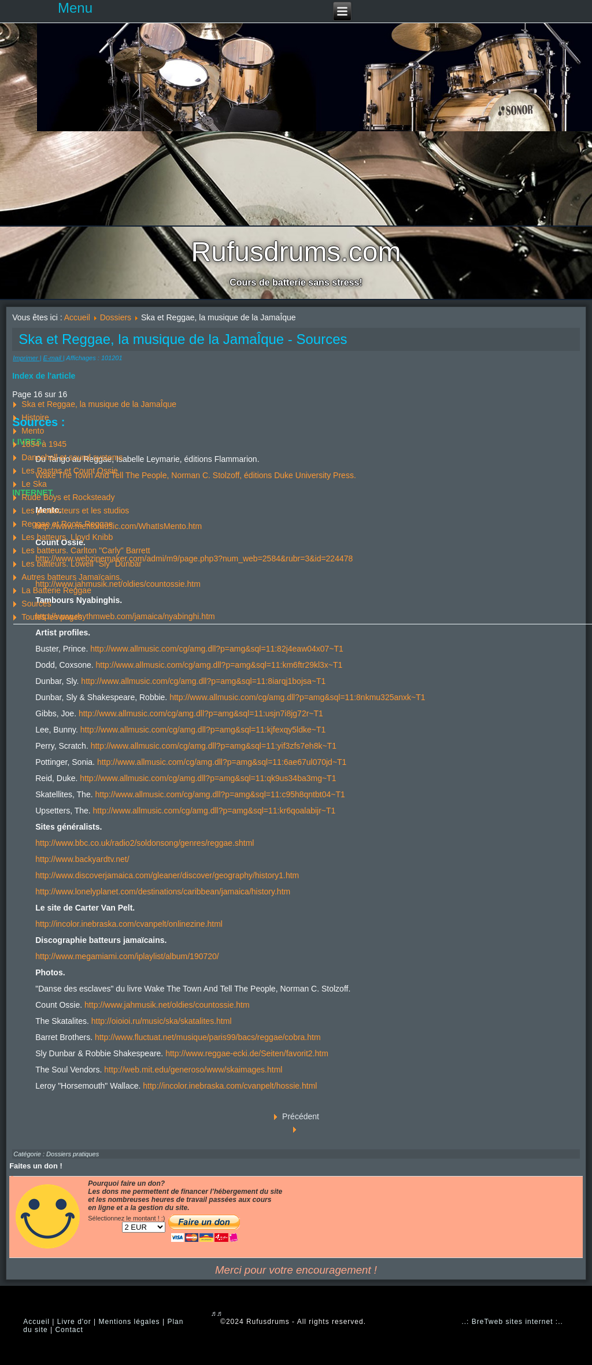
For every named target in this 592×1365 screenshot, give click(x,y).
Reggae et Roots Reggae (67, 523)
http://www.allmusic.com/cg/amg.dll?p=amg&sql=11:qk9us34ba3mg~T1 (208, 778)
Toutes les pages (51, 617)
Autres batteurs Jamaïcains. (71, 577)
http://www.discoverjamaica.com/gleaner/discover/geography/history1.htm (167, 875)
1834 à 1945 (43, 444)
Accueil (77, 317)
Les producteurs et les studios (75, 510)
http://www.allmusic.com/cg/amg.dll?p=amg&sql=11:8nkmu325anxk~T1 (297, 697)
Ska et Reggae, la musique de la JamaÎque (98, 404)
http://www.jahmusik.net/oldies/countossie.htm (167, 1004)
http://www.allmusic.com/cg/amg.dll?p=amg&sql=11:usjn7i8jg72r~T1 (201, 713)
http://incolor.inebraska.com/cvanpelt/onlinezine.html (129, 924)
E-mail (53, 357)
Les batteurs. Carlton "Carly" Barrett (85, 550)
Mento (32, 430)
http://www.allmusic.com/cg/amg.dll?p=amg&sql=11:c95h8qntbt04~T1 (220, 794)
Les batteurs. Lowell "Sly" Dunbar (81, 563)
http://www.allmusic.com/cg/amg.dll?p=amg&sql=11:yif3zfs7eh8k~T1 (213, 745)
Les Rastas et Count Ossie (69, 470)
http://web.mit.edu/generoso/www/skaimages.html (193, 1069)
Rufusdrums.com (296, 251)
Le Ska (34, 484)
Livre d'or (74, 1322)
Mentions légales (129, 1322)
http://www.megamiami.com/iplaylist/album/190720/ (127, 956)
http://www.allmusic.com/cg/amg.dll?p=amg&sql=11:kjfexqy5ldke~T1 (202, 729)
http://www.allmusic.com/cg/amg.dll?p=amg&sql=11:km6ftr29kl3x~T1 (219, 664)
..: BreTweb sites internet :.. (512, 1322)
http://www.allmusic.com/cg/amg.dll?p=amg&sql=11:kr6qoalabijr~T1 (214, 810)
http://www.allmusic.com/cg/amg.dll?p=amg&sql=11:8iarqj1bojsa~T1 (203, 681)
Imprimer (26, 357)
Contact (69, 1330)
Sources (36, 603)
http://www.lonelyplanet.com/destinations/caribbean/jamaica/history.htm (162, 891)
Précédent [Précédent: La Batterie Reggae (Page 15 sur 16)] (300, 1116)
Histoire (35, 417)
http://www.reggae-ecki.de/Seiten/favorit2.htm (246, 1053)
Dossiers (115, 317)
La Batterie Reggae (56, 590)
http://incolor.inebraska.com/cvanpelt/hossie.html (230, 1085)
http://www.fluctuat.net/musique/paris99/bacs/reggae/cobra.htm (208, 1037)
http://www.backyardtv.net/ (82, 859)
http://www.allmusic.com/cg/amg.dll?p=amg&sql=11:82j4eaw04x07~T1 (216, 648)
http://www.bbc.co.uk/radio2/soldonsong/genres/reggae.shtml (144, 843)
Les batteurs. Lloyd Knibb (67, 537)
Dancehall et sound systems (72, 457)
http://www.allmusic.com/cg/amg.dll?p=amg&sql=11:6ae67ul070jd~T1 (222, 762)
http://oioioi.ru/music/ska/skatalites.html (161, 1021)
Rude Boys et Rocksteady (67, 497)
